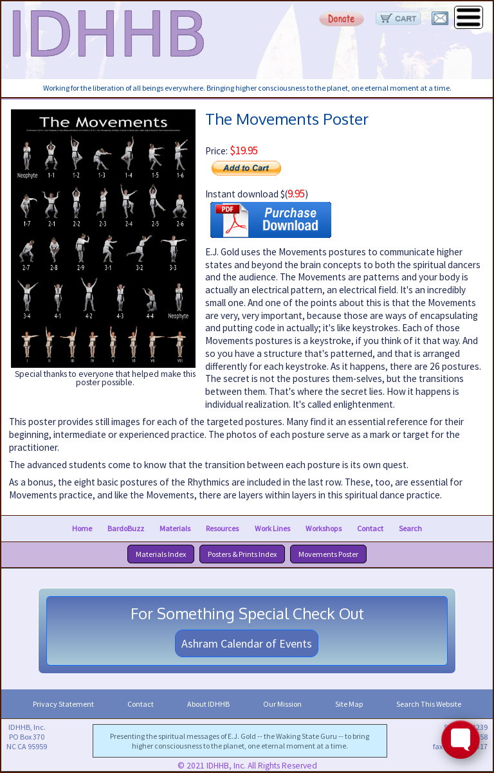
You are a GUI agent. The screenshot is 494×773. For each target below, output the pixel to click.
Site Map (349, 704)
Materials (175, 528)
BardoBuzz (125, 528)
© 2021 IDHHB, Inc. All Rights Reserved (247, 765)
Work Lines (272, 528)
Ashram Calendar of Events (246, 643)
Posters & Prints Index (242, 554)
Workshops (324, 528)
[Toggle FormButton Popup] (460, 739)
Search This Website (428, 704)
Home (82, 528)
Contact (370, 528)
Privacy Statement (63, 704)
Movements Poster (328, 554)
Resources (222, 528)
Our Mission (282, 704)
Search (410, 528)
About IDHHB (208, 704)
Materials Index (161, 554)
